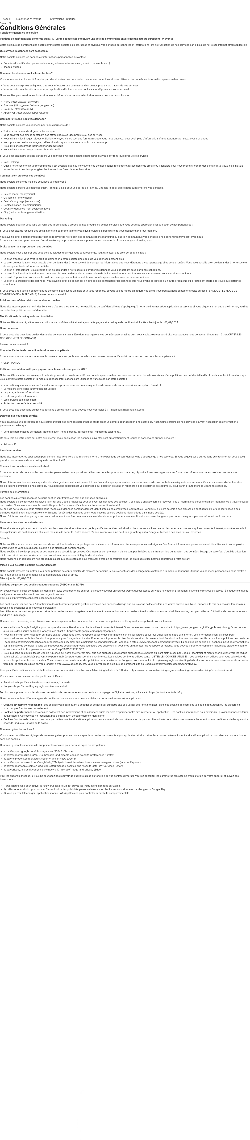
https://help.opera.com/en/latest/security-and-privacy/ (34, 758)
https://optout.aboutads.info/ (165, 692)
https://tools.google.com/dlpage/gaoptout (91, 630)
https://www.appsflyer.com (32, 112)
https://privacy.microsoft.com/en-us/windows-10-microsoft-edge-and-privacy (48, 769)
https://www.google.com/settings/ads (173, 660)
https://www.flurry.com (25, 101)
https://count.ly (23, 108)
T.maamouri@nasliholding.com (134, 240)
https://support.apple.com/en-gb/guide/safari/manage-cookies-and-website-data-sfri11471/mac (58, 765)
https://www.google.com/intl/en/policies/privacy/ (202, 627)
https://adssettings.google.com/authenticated (40, 686)
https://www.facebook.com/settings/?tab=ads (43, 682)
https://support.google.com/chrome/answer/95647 (32, 751)
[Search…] (5, 23)
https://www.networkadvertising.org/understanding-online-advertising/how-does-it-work (181, 670)
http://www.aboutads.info (71, 663)
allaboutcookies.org (50, 597)
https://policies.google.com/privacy (176, 663)
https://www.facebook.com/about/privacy (156, 641)
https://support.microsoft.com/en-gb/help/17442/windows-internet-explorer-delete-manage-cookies (61, 762)
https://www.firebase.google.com (34, 105)
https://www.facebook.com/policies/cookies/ (43, 641)
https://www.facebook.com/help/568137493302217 (54, 649)
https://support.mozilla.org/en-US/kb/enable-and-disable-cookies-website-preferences (53, 754)
